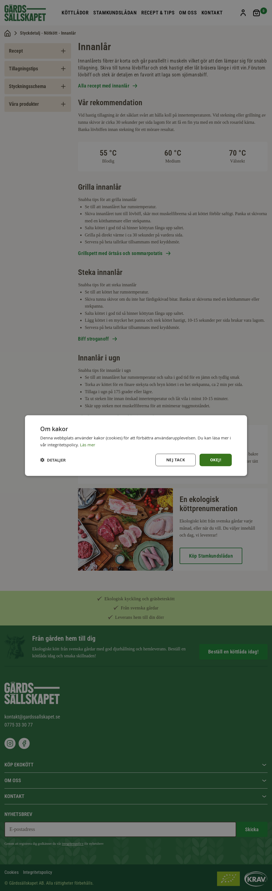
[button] (53, 459)
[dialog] (136, 445)
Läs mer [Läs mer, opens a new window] (87, 444)
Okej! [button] (215, 459)
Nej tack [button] (175, 459)
